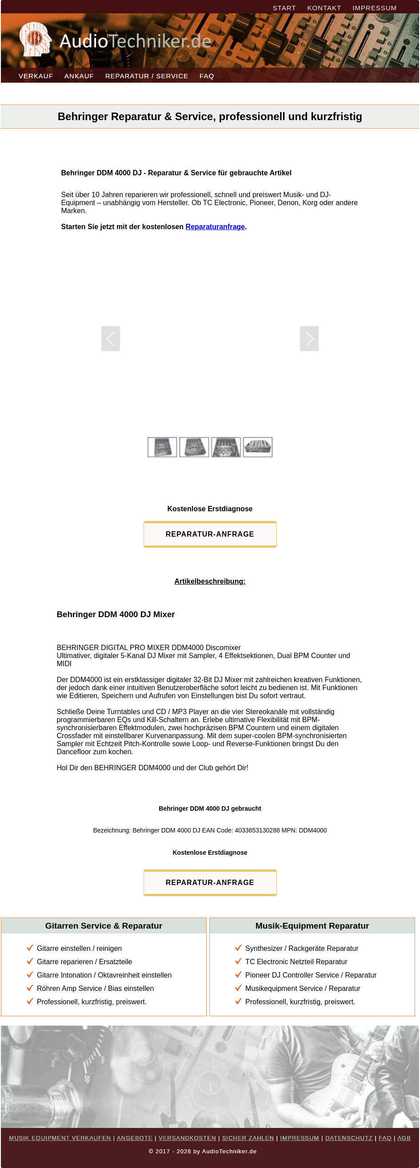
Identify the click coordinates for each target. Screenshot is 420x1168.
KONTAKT (324, 8)
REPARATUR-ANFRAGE (210, 534)
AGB (404, 1138)
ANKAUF (79, 76)
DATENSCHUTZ (349, 1138)
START (284, 8)
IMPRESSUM (374, 8)
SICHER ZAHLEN (248, 1138)
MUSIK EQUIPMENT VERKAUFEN (60, 1138)
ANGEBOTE (134, 1138)
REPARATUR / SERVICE (146, 76)
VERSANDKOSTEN (187, 1138)
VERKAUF (36, 76)
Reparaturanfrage (215, 226)
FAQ (207, 76)
